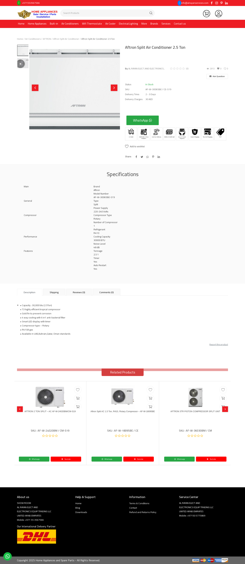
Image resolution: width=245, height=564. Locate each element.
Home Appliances (37, 23)
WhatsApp (142, 120)
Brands (154, 23)
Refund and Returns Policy (142, 512)
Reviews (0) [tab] (79, 292)
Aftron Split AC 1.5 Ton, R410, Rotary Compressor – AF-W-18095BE (122, 413)
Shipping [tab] (54, 292)
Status (128, 84)
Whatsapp (34, 459)
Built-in (54, 23)
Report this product (218, 344)
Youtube (66, 459)
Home (21, 23)
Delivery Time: (132, 94)
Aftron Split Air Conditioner (66, 38)
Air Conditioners (70, 23)
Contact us (180, 23)
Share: (128, 156)
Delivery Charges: (134, 99)
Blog (77, 508)
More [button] (144, 23)
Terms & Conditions (139, 503)
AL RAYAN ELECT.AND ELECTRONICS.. (146, 68)
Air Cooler (110, 23)
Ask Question (217, 76)
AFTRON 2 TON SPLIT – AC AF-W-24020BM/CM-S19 (50, 411)
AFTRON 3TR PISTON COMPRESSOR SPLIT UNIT (195, 411)
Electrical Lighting (128, 23)
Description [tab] (29, 292)
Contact (133, 508)
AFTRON (47, 38)
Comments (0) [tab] (106, 292)
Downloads (81, 512)
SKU (127, 89)
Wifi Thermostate (92, 23)
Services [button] (165, 23)
